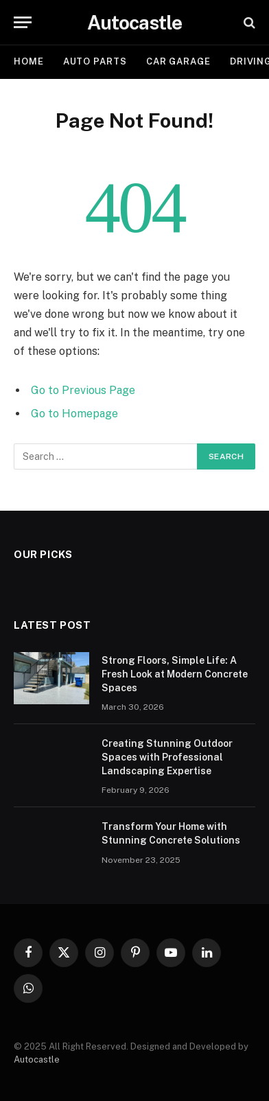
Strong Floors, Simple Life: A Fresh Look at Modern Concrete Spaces (175, 674)
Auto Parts (95, 61)
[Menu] (23, 22)
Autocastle (37, 1059)
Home (29, 61)
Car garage (178, 61)
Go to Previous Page (83, 390)
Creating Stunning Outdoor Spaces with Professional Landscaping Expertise (167, 757)
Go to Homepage (74, 413)
